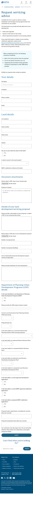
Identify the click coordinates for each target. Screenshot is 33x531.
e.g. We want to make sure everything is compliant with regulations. (16, 196)
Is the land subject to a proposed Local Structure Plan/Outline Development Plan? (14, 368)
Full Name (4, 81)
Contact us (11, 489)
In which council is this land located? (11, 160)
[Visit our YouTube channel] (14, 478)
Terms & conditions (5, 464)
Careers (3, 459)
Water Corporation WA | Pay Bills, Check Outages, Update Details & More (2, 6)
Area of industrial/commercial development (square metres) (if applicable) (15, 256)
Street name (4, 134)
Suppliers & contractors (6, 468)
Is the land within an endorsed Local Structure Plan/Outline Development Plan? (13, 359)
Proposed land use (6, 322)
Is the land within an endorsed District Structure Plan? (16, 340)
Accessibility (4, 461)
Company (4, 89)
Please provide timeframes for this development (14, 265)
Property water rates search (18, 468)
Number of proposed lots (8, 240)
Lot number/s (5, 119)
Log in (21, 2)
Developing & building (8, 6)
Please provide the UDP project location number (14, 305)
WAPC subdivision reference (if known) (12, 168)
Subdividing (17, 6)
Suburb (3, 142)
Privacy (7, 489)
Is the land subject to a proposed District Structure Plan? (15, 349)
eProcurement (15, 464)
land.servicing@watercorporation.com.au (12, 43)
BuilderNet (15, 459)
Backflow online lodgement (18, 466)
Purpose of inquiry (6, 187)
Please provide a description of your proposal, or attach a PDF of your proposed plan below (16, 214)
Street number (5, 127)
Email (2, 105)
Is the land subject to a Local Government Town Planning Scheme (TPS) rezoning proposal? (14, 331)
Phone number (5, 97)
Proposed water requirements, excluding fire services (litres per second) (15, 412)
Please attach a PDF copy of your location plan (14, 181)
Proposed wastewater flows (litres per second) (13, 421)
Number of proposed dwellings (9, 247)
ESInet (14, 461)
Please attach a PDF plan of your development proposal (16, 233)
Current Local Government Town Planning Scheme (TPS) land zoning (15, 313)
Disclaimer (3, 489)
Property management (6, 466)
